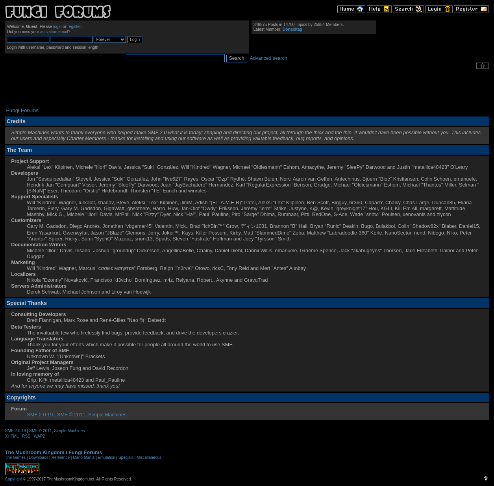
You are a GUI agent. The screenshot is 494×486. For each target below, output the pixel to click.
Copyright (13, 479)
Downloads (38, 457)
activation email (54, 32)
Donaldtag (292, 29)
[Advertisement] (247, 88)
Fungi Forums (85, 452)
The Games (15, 457)
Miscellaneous (149, 457)
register (74, 26)
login (57, 26)
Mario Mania (83, 457)
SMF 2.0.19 (40, 415)
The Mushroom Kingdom (35, 452)
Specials (125, 457)
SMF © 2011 (71, 415)
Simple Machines (107, 415)
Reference (61, 457)
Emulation (106, 457)
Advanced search (268, 58)
